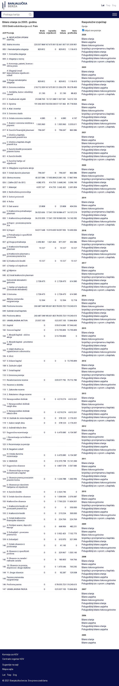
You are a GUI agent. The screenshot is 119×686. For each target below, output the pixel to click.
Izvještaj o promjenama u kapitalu (98, 48)
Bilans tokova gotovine (93, 45)
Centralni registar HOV (13, 659)
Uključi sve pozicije (93, 30)
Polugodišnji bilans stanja (94, 52)
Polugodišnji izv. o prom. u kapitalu (98, 61)
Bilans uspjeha (89, 42)
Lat (102, 5)
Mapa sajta (7, 669)
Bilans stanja (88, 39)
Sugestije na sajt (10, 664)
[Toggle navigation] (114, 14)
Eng (114, 5)
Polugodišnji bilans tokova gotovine (99, 58)
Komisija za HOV (10, 654)
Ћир (108, 5)
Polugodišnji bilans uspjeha (95, 55)
